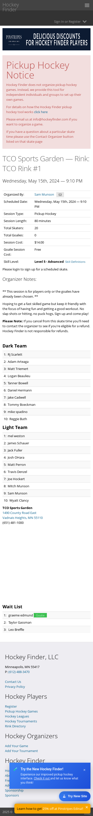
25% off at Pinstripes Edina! (62, 808)
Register (11, 706)
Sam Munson (44, 194)
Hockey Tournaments (21, 721)
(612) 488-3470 (19, 672)
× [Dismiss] (84, 770)
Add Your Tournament (21, 751)
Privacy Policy (15, 686)
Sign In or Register (71, 21)
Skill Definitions (75, 262)
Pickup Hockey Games (21, 711)
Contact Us (13, 681)
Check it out (42, 778)
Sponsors (12, 795)
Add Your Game (16, 746)
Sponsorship (14, 790)
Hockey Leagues (17, 716)
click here (41, 112)
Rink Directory (15, 726)
